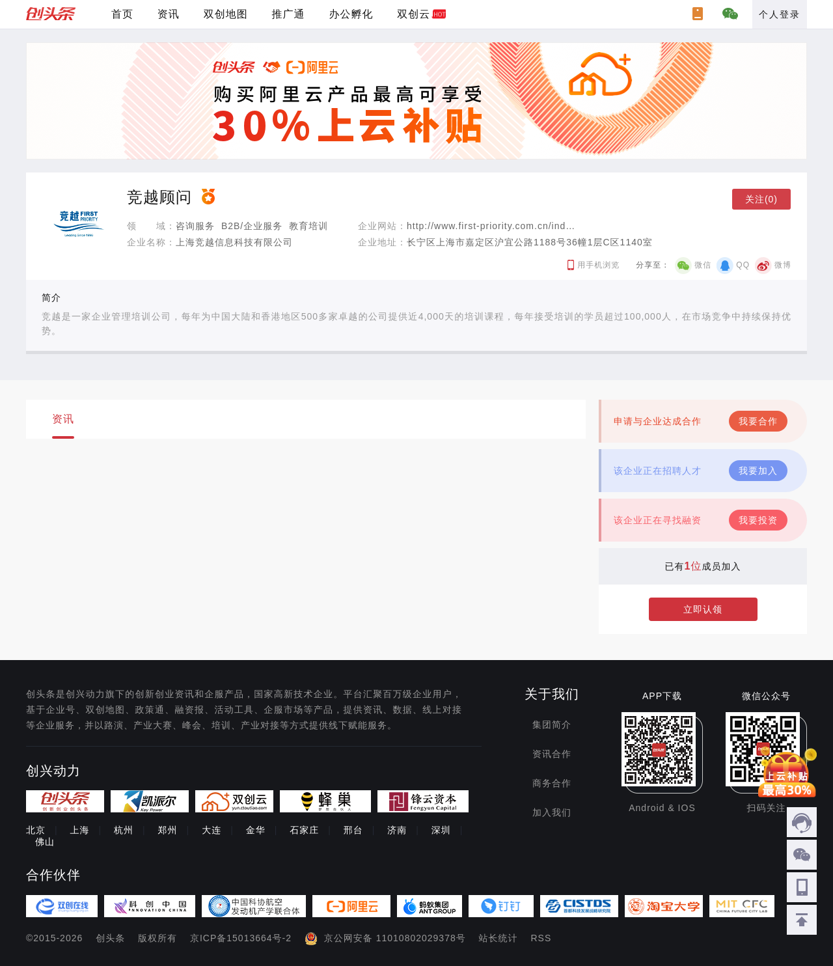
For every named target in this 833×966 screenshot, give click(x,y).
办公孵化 (351, 14)
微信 (702, 264)
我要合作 (758, 421)
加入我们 (551, 812)
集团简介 (551, 724)
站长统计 (498, 938)
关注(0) (761, 199)
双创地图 (226, 14)
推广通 (288, 14)
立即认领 (702, 609)
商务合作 (551, 783)
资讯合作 (551, 754)
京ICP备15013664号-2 (241, 938)
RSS (541, 938)
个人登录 (779, 14)
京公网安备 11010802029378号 (395, 938)
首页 (122, 14)
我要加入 (758, 470)
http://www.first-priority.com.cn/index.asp (501, 226)
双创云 (413, 14)
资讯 (168, 14)
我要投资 (758, 520)
